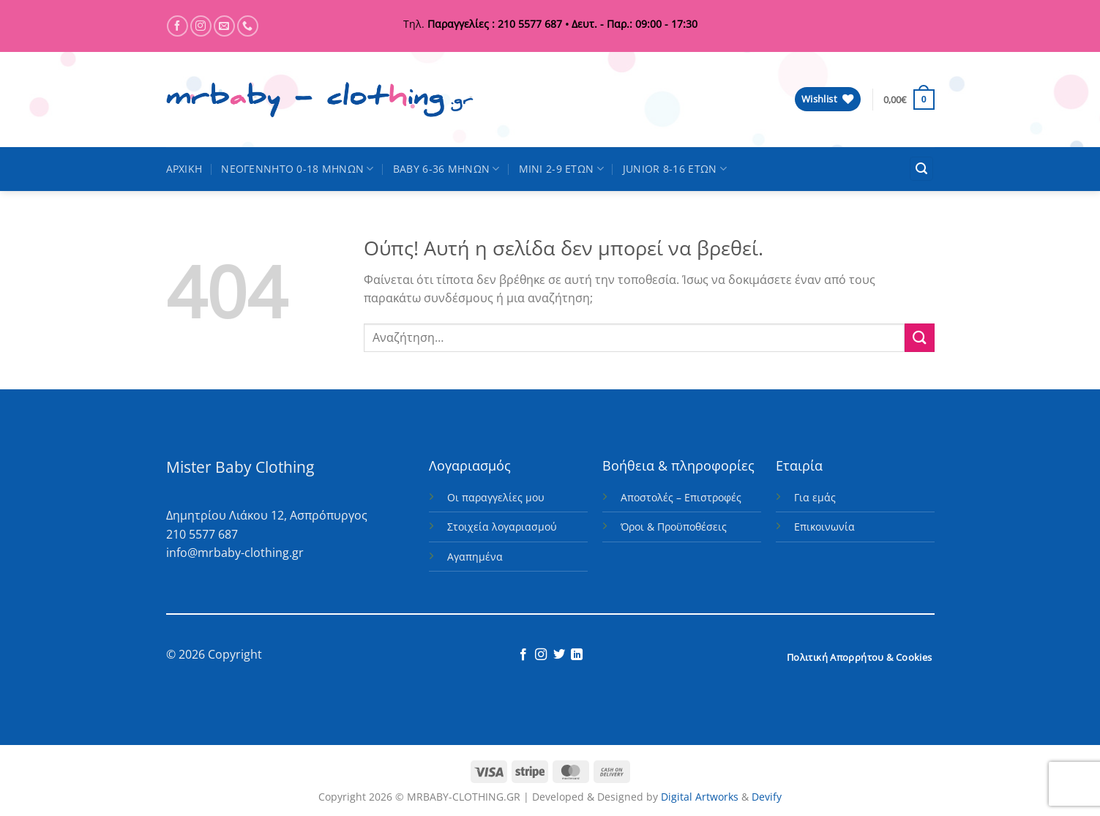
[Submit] (919, 337)
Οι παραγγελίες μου (496, 497)
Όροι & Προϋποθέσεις (674, 527)
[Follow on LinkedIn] (577, 655)
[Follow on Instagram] (201, 26)
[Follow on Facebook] (177, 26)
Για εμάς (815, 497)
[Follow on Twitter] (559, 655)
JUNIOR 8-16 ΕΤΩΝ (675, 169)
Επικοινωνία (824, 527)
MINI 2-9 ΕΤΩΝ (561, 169)
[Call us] (247, 26)
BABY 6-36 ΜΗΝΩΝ (446, 169)
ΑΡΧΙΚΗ (184, 169)
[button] (908, 99)
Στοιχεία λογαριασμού (502, 527)
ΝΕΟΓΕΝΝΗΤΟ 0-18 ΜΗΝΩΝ (297, 169)
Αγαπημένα (475, 557)
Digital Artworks (699, 797)
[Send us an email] (224, 26)
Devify (767, 797)
